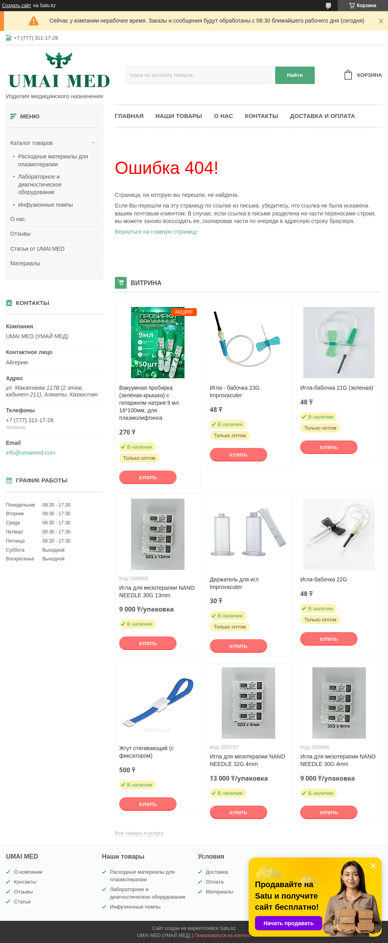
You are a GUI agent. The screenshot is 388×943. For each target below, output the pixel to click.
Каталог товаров (31, 143)
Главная (129, 116)
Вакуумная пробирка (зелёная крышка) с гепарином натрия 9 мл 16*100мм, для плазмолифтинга (149, 403)
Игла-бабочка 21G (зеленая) (336, 388)
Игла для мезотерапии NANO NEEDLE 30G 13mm (157, 591)
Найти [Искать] (295, 75)
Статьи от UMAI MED (37, 249)
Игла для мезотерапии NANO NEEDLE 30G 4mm (338, 760)
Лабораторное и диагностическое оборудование (40, 184)
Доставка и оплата (322, 116)
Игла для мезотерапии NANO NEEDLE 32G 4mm (247, 760)
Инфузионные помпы (45, 205)
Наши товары (179, 116)
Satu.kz (228, 928)
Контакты (261, 116)
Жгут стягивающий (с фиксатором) (146, 752)
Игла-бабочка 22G (323, 579)
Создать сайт (16, 5)
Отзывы (20, 234)
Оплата (215, 882)
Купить (147, 477)
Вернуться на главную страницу (156, 232)
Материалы (25, 263)
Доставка (217, 872)
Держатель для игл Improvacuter (234, 583)
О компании (28, 872)
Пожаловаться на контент (222, 935)
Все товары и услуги (139, 833)
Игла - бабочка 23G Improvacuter (235, 391)
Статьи (22, 902)
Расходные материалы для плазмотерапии (53, 160)
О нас (17, 219)
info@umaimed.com (30, 453)
